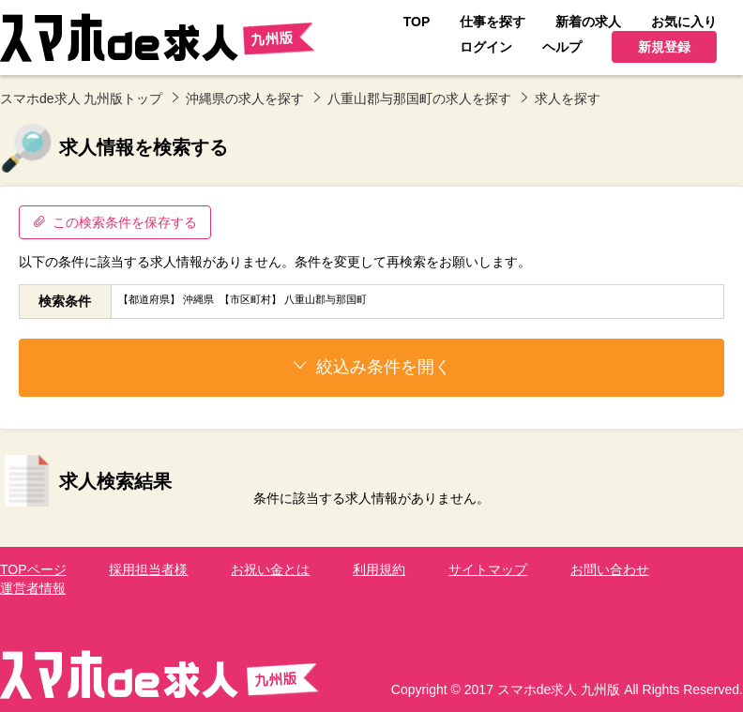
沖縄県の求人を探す (245, 98)
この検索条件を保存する (115, 222)
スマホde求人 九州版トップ (81, 98)
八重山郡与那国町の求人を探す (419, 98)
